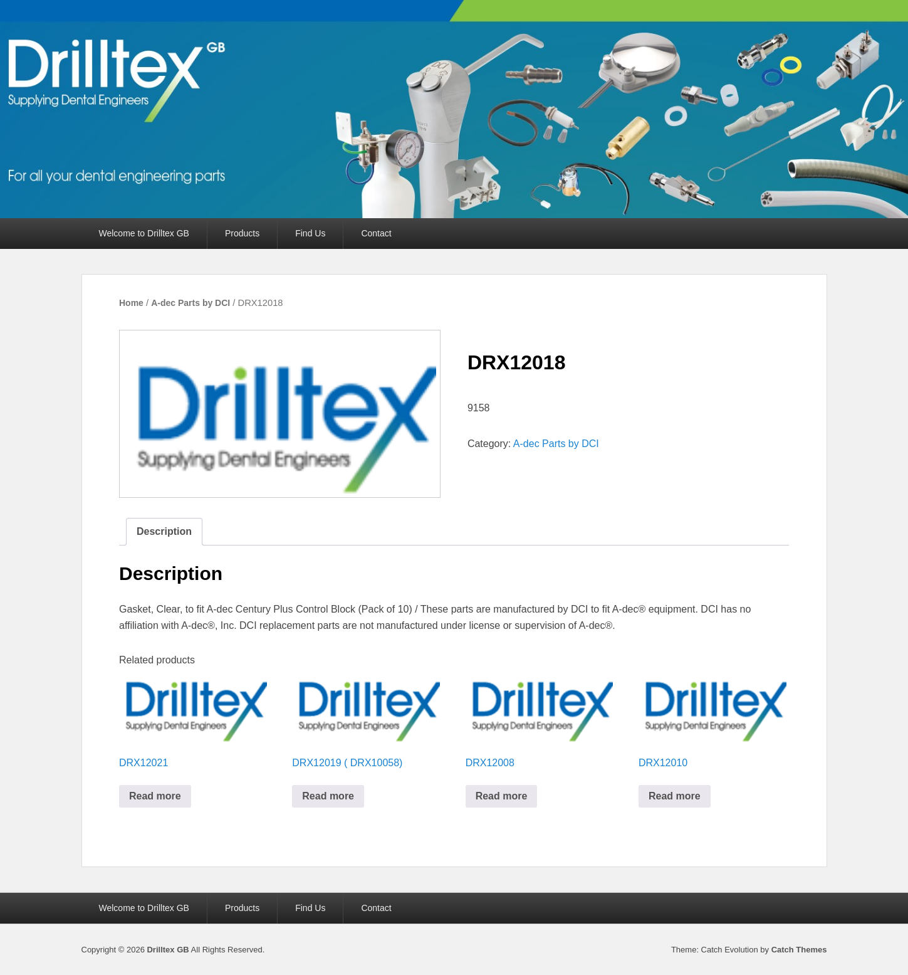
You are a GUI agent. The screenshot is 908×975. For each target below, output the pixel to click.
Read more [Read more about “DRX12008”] (502, 796)
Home (131, 303)
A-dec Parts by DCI (190, 303)
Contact (376, 233)
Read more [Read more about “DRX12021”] (155, 796)
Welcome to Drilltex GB (144, 233)
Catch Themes (799, 949)
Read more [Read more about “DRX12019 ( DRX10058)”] (328, 796)
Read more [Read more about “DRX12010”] (675, 796)
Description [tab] (164, 531)
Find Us (310, 233)
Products (242, 233)
